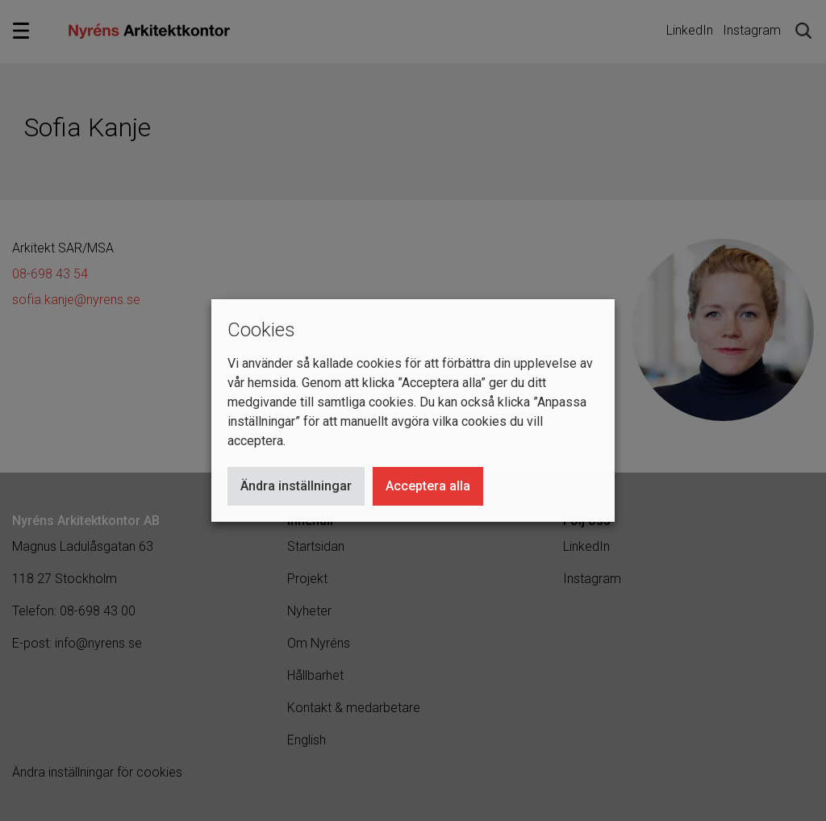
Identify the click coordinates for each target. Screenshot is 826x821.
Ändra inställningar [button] (296, 486)
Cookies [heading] (261, 330)
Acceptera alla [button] (428, 486)
